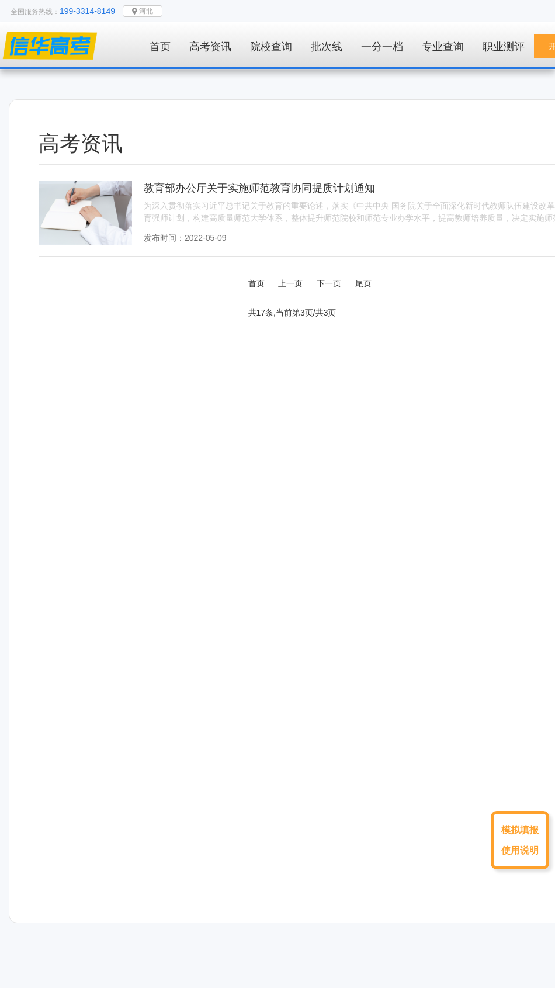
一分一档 (382, 47)
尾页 (363, 283)
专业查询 (443, 47)
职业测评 (504, 47)
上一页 (290, 283)
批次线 (326, 47)
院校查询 (271, 47)
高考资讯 (210, 47)
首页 (160, 47)
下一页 (329, 283)
